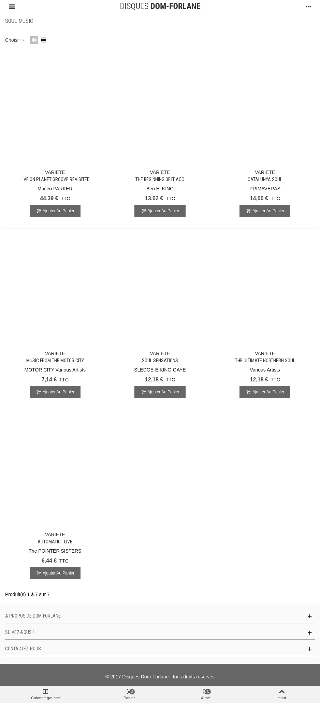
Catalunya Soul (265, 179)
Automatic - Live (55, 541)
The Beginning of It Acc (159, 179)
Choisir (15, 40)
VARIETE (55, 172)
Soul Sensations (160, 360)
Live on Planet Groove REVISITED (55, 179)
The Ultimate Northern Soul (265, 360)
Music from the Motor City (55, 360)
